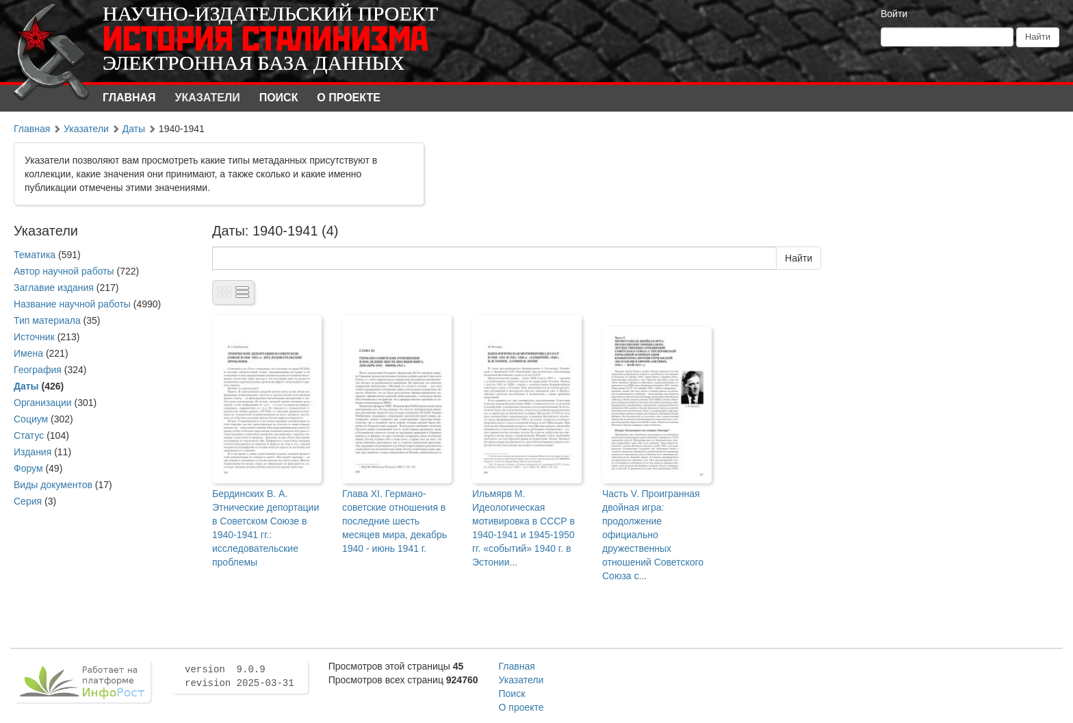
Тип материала (47, 320)
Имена (28, 353)
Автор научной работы (64, 271)
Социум (31, 419)
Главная (129, 97)
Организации (43, 402)
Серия (28, 501)
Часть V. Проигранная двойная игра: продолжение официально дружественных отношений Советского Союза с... (652, 534)
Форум (28, 468)
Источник (34, 336)
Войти (894, 13)
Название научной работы (72, 304)
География (38, 369)
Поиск (278, 97)
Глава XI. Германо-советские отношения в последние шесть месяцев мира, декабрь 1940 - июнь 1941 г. (394, 521)
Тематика (34, 254)
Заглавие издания (54, 287)
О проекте (348, 97)
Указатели (207, 97)
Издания (32, 451)
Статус (29, 435)
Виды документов (53, 484)
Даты (133, 128)
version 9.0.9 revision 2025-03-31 (239, 676)
